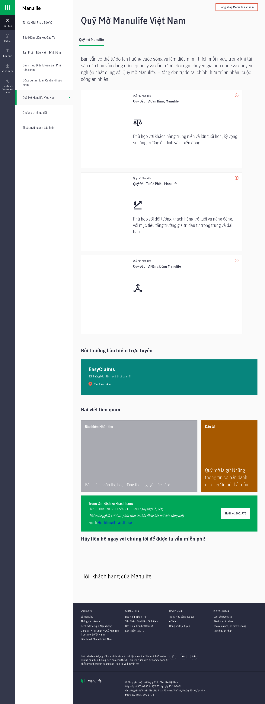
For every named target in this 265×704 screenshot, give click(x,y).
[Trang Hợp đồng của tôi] (181, 616)
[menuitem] (7, 23)
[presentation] (7, 22)
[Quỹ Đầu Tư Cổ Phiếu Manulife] (161, 212)
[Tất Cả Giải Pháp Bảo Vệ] (44, 22)
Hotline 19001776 (235, 513)
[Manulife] (81, 7)
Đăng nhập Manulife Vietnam (237, 7)
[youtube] (183, 659)
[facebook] (173, 659)
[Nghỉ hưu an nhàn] (222, 630)
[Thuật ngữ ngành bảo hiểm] (44, 127)
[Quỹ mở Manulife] (91, 41)
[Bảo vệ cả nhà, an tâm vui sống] (229, 626)
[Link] (7, 7)
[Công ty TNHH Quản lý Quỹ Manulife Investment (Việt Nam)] (100, 632)
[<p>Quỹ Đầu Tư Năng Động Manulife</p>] (161, 294)
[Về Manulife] (87, 616)
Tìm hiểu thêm (102, 384)
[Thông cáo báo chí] (90, 621)
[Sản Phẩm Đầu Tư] (134, 630)
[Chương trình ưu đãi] (44, 112)
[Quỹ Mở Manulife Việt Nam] (44, 97)
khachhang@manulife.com (116, 522)
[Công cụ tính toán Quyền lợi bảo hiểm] (44, 82)
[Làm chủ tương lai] (222, 616)
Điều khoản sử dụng (92, 656)
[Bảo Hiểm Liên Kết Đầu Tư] (44, 37)
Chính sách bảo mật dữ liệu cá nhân (124, 656)
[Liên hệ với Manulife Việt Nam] (96, 639)
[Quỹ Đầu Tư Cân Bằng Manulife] (161, 129)
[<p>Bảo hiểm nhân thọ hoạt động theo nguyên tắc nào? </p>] (139, 456)
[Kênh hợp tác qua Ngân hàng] (96, 626)
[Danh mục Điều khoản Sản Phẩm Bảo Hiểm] (44, 67)
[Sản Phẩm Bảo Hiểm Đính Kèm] (44, 52)
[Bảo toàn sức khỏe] (223, 621)
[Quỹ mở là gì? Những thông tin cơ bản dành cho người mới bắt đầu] (229, 456)
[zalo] (194, 659)
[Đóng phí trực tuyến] (179, 626)
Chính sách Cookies (155, 656)
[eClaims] (173, 621)
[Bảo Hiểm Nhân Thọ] (135, 616)
